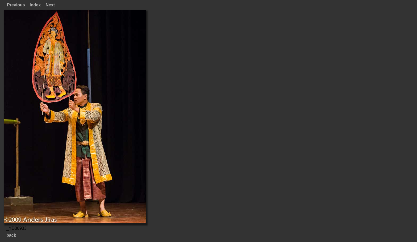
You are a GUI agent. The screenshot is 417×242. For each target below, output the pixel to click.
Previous (16, 5)
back (11, 235)
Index (35, 5)
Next (50, 5)
